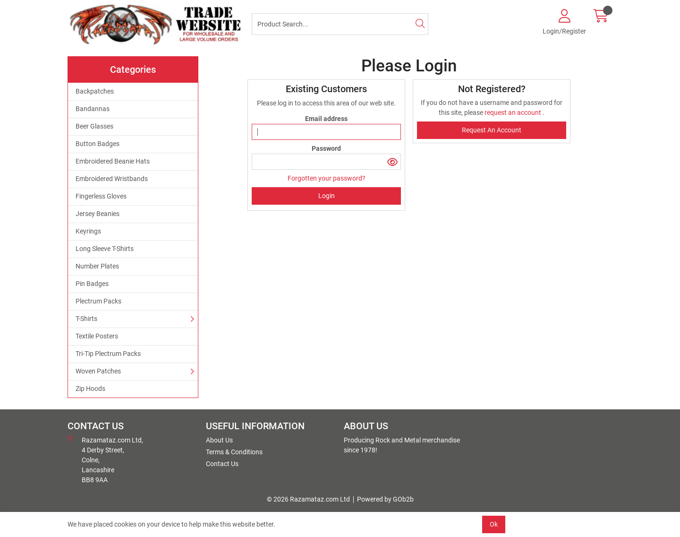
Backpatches (95, 91)
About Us (219, 440)
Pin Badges (92, 283)
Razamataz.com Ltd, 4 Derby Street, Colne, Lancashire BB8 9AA (105, 459)
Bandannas (93, 109)
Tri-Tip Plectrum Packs (108, 353)
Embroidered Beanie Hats (113, 161)
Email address (326, 118)
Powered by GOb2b (385, 499)
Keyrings (88, 231)
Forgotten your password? (327, 178)
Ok (494, 524)
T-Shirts (86, 318)
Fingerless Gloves (101, 196)
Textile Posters (97, 336)
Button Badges (97, 143)
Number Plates (97, 266)
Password (326, 148)
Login (326, 195)
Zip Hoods (90, 388)
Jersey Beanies (97, 213)
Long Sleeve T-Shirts (105, 248)
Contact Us (222, 464)
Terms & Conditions (234, 452)
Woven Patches (98, 371)
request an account (513, 112)
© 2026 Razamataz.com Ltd (308, 499)
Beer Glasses (94, 126)
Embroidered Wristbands (112, 178)
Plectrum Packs (98, 301)
